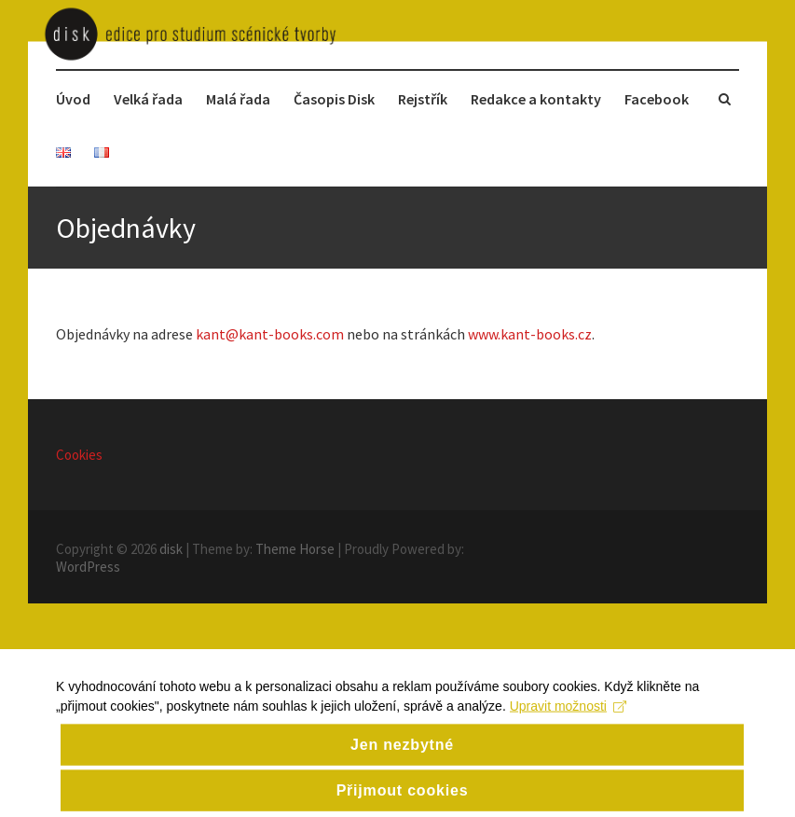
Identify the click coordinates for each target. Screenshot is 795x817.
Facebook (656, 99)
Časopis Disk (334, 99)
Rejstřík (422, 99)
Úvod (73, 99)
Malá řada (238, 99)
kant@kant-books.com (270, 334)
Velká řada (148, 99)
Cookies (79, 455)
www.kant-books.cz (530, 334)
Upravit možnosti (568, 739)
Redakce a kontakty (536, 99)
